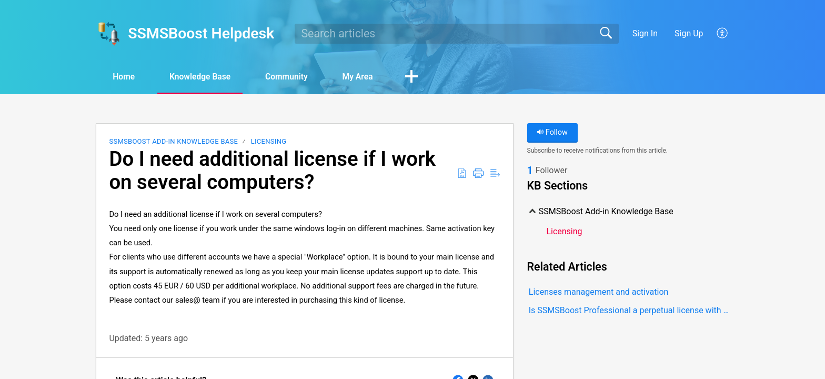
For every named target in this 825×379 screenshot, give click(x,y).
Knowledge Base (205, 77)
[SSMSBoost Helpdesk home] (108, 33)
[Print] (478, 174)
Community (295, 77)
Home (125, 77)
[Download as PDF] (462, 174)
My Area (369, 77)
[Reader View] (495, 174)
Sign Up (689, 33)
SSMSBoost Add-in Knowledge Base (173, 142)
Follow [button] (552, 132)
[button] (424, 77)
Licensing (269, 142)
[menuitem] (716, 34)
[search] (457, 34)
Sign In (645, 33)
